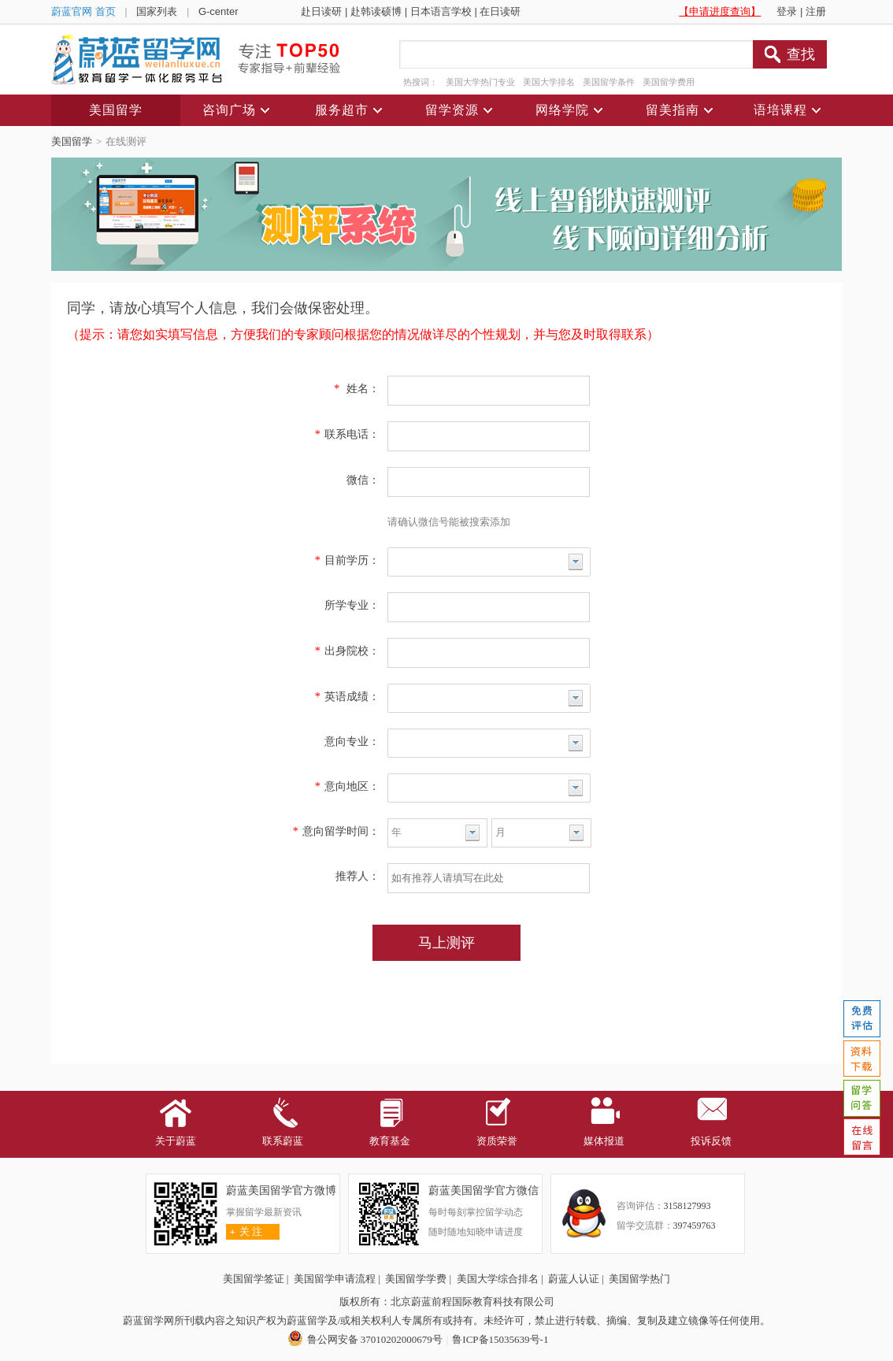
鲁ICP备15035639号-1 (500, 1339)
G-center (218, 11)
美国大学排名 (549, 82)
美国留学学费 (415, 1279)
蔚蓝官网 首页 (83, 11)
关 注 (244, 1231)
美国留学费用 (669, 82)
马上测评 (446, 943)
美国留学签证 (253, 1279)
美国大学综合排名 (498, 1279)
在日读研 (500, 11)
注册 (816, 11)
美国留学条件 (609, 82)
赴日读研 (321, 11)
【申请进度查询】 (720, 11)
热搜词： (420, 82)
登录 (786, 11)
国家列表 (156, 11)
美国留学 (71, 141)
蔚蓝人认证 (573, 1279)
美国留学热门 (639, 1279)
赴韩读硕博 (376, 11)
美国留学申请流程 (335, 1279)
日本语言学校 (441, 11)
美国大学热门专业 (480, 82)
